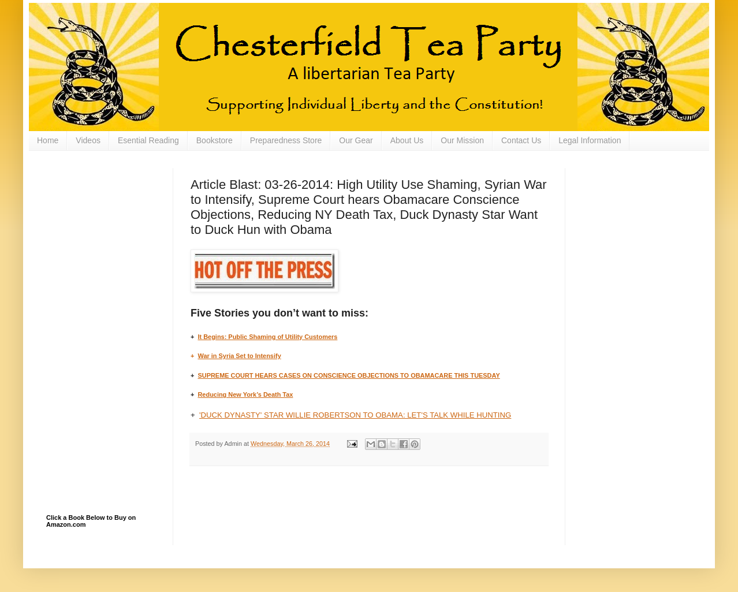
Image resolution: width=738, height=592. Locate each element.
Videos (88, 140)
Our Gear (355, 140)
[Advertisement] (104, 226)
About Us (407, 140)
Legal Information (589, 140)
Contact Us (521, 140)
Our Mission (462, 140)
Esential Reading (148, 140)
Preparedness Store (286, 140)
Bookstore (214, 140)
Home (47, 140)
